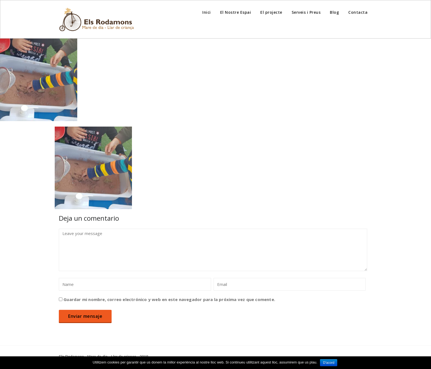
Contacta (358, 12)
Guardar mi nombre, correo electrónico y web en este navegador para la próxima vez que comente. (169, 299)
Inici (206, 12)
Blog (334, 12)
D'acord (328, 363)
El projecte (271, 12)
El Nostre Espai (235, 12)
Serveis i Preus (306, 12)
